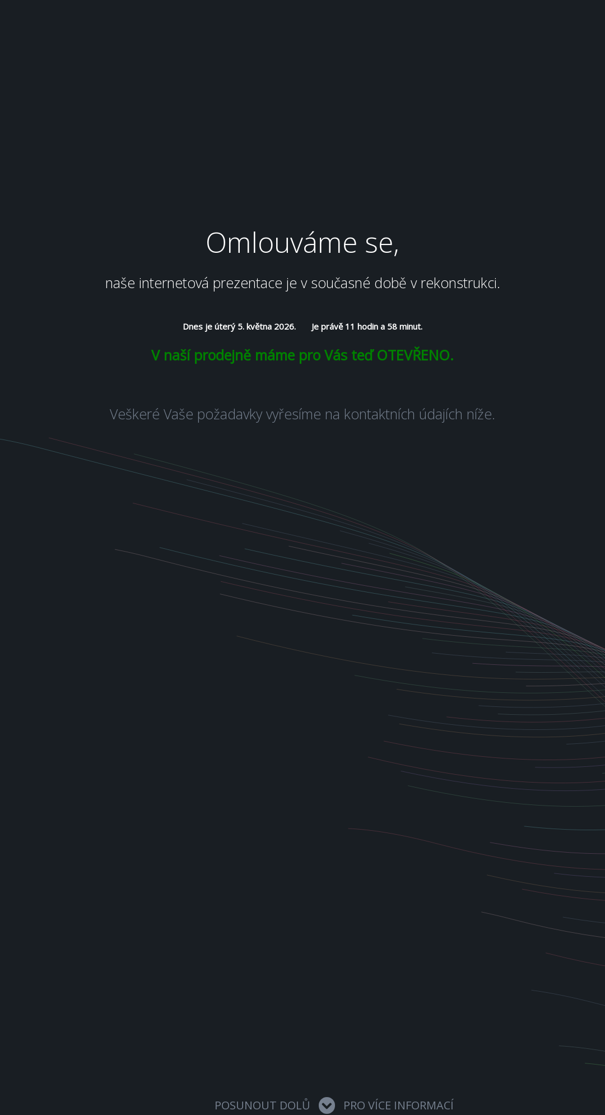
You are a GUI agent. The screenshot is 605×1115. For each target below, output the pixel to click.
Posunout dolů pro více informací (334, 1105)
